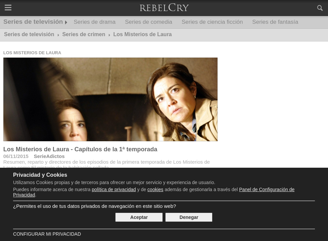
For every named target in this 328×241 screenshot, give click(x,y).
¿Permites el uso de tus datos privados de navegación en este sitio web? (94, 206)
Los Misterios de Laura (32, 52)
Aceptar (139, 217)
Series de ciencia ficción (212, 22)
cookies (155, 189)
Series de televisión (33, 21)
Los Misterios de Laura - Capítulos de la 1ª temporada (80, 149)
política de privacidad (114, 189)
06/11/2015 (16, 156)
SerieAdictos (49, 156)
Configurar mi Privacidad (47, 234)
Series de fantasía (275, 22)
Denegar (189, 217)
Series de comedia (148, 22)
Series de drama (94, 22)
